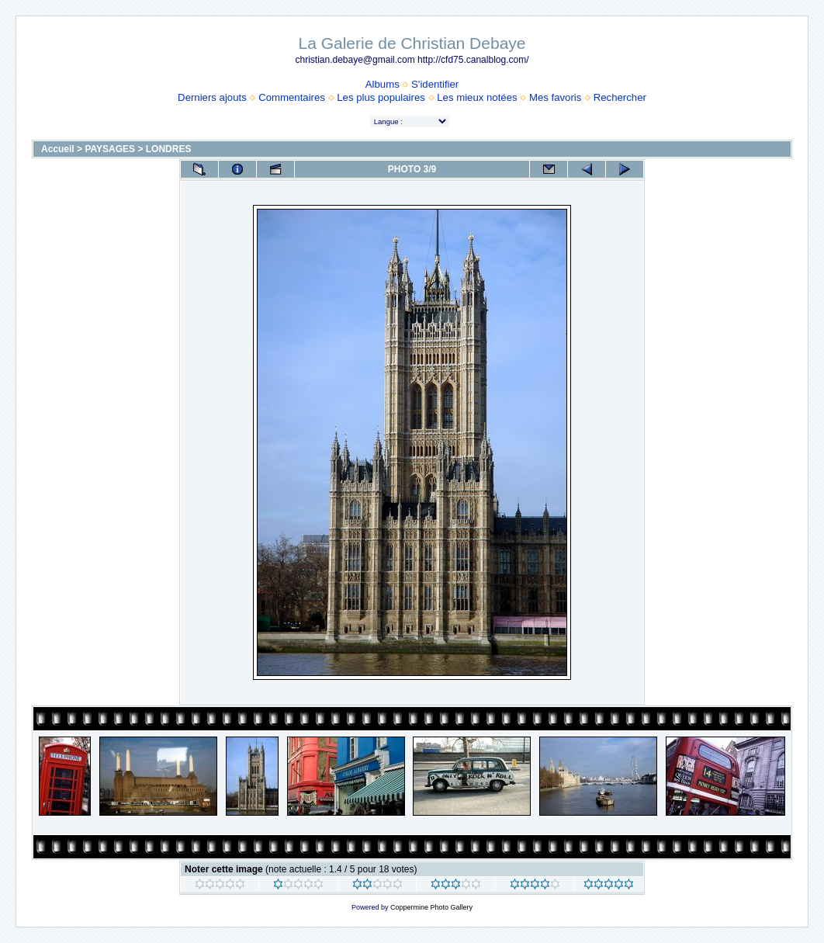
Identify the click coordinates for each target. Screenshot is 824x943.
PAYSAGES (110, 149)
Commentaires (291, 97)
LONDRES (169, 149)
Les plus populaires (381, 97)
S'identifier (435, 84)
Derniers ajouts (212, 97)
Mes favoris (555, 97)
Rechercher (620, 97)
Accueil (57, 149)
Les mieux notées (477, 97)
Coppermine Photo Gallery (431, 907)
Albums (382, 84)
